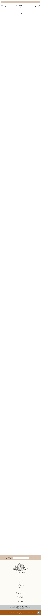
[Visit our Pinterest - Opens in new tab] (36, 558)
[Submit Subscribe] (28, 558)
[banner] (20, 6)
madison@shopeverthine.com (20, 587)
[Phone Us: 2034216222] (5, 6)
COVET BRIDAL (25, 606)
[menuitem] (5, 6)
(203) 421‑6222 (20, 582)
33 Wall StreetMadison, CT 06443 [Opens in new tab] (20, 585)
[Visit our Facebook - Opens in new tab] (34, 558)
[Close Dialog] (2, 612)
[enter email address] (21, 558)
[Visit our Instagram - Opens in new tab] (32, 558)
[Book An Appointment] (20, 2)
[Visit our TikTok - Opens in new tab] (38, 558)
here (21, 613)
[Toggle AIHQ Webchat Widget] (38, 612)
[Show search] (35, 6)
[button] (20, 40)
